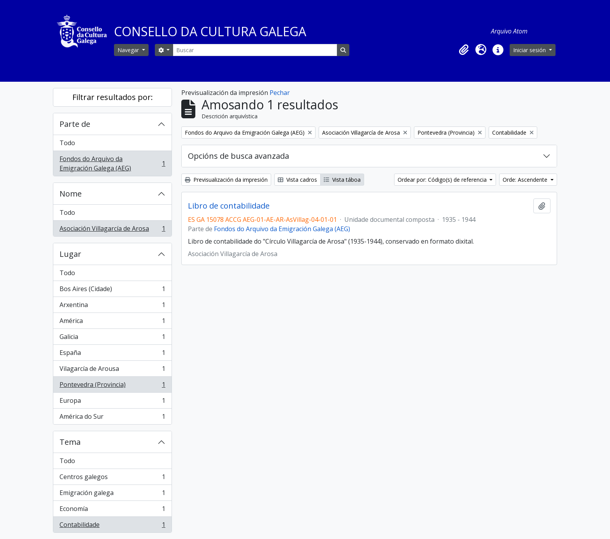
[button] (463, 49)
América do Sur (112, 418)
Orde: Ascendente (526, 179)
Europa (112, 402)
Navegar (128, 50)
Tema (70, 442)
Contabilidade (112, 526)
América (112, 322)
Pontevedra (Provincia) (112, 386)
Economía (112, 510)
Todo (67, 143)
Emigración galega (112, 494)
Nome (71, 193)
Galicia (112, 338)
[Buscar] (255, 50)
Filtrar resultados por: (112, 97)
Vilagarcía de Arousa (112, 370)
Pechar (280, 92)
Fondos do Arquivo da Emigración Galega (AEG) (112, 163)
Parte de (75, 124)
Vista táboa (342, 179)
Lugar (70, 254)
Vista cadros (297, 179)
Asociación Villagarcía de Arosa (112, 230)
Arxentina (112, 306)
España (112, 354)
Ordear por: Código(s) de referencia (443, 179)
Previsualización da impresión (226, 179)
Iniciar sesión (530, 50)
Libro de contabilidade (229, 206)
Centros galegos (112, 478)
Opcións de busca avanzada (238, 156)
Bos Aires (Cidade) (112, 290)
